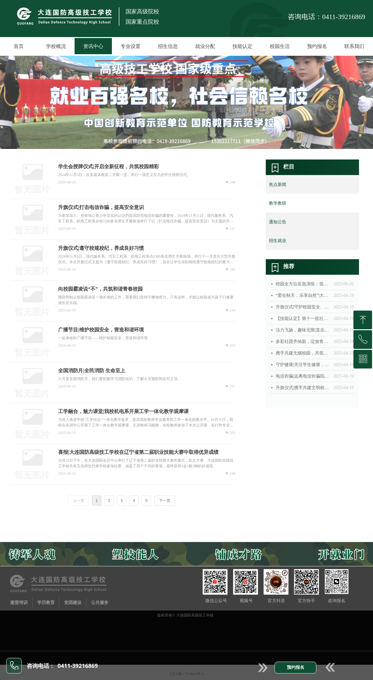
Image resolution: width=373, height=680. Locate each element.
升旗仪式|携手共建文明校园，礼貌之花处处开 (303, 387)
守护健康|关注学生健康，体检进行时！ (303, 364)
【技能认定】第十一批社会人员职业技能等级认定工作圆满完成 (303, 318)
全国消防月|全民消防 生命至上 (91, 370)
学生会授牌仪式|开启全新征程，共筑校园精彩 (108, 166)
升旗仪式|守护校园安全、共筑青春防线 (303, 307)
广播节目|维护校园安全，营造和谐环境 (101, 329)
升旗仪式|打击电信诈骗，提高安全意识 (101, 207)
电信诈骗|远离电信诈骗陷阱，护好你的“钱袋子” (303, 376)
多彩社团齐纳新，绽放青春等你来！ (303, 341)
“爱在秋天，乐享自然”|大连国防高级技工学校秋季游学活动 (303, 295)
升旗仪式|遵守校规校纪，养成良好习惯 (101, 248)
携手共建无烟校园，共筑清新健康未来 (303, 353)
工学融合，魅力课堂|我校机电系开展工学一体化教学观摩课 (123, 411)
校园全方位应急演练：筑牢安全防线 (303, 284)
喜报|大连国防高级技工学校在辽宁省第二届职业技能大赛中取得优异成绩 (138, 452)
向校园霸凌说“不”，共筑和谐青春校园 (100, 289)
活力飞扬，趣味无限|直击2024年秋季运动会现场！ (303, 330)
